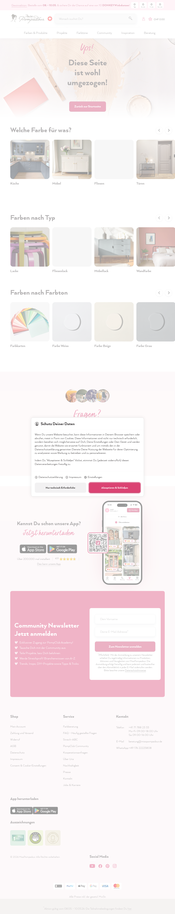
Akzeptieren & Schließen (114, 487)
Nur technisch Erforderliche (60, 487)
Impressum (73, 477)
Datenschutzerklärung (49, 477)
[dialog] (87, 457)
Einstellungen (93, 477)
